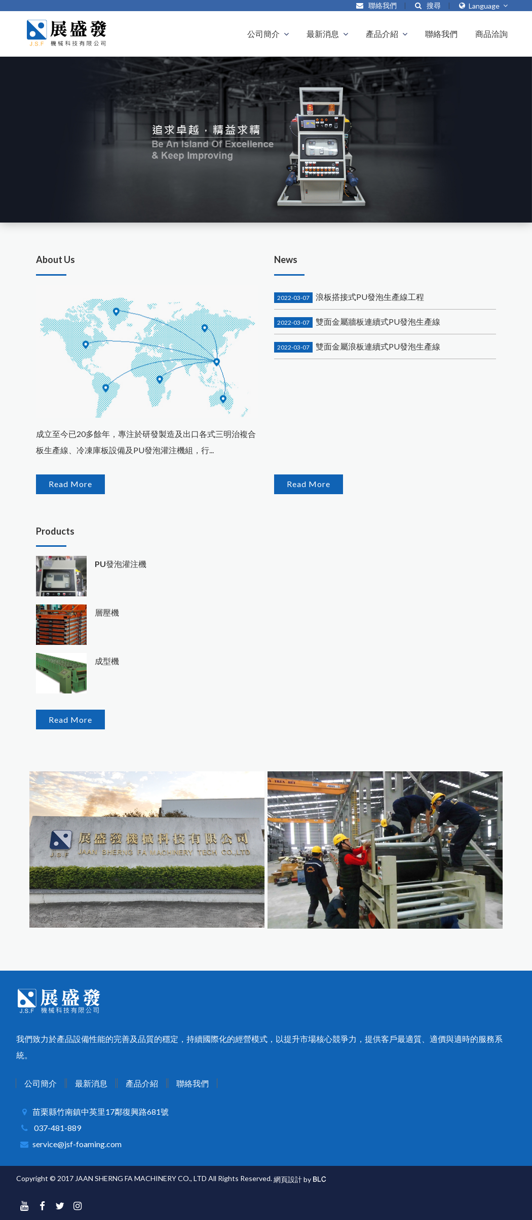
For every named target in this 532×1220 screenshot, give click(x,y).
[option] (266, 140)
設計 (295, 1179)
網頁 (281, 1179)
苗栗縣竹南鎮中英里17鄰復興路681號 (100, 1111)
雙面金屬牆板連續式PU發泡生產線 (357, 321)
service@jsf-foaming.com (77, 1144)
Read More (70, 484)
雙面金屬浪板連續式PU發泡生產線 (357, 346)
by (307, 1179)
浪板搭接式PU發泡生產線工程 (349, 296)
